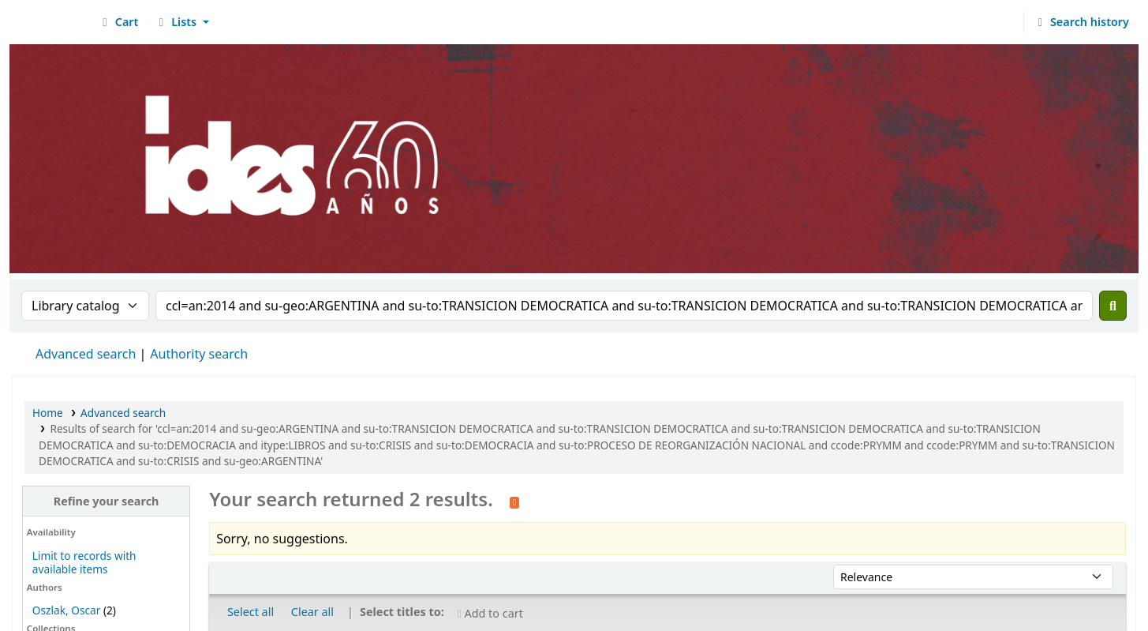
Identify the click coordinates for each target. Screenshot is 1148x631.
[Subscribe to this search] (514, 501)
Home (47, 412)
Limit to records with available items (84, 562)
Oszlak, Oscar (66, 610)
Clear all (312, 611)
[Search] (1113, 306)
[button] (118, 22)
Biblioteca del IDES (52, 22)
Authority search (199, 353)
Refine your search (106, 501)
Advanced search (86, 353)
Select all (250, 611)
